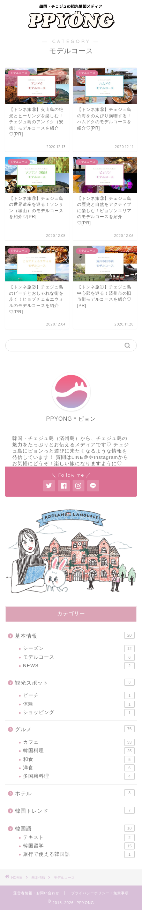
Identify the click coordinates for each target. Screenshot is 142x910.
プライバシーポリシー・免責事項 (100, 893)
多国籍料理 (79, 776)
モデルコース (79, 657)
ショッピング (79, 712)
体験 (79, 704)
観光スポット (75, 682)
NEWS (79, 665)
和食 (79, 759)
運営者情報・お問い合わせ (36, 893)
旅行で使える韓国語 (79, 854)
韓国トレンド (75, 810)
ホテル (75, 792)
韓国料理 (79, 750)
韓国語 (75, 828)
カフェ (79, 742)
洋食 (79, 767)
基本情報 (75, 635)
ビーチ (79, 695)
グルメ (75, 728)
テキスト (79, 837)
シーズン (79, 648)
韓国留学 (79, 845)
